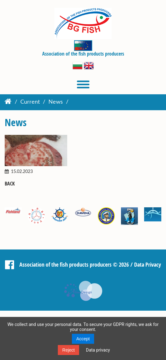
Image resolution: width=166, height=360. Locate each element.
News (55, 102)
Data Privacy (147, 264)
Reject (68, 350)
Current (30, 102)
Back (10, 184)
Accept (83, 338)
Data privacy (98, 350)
